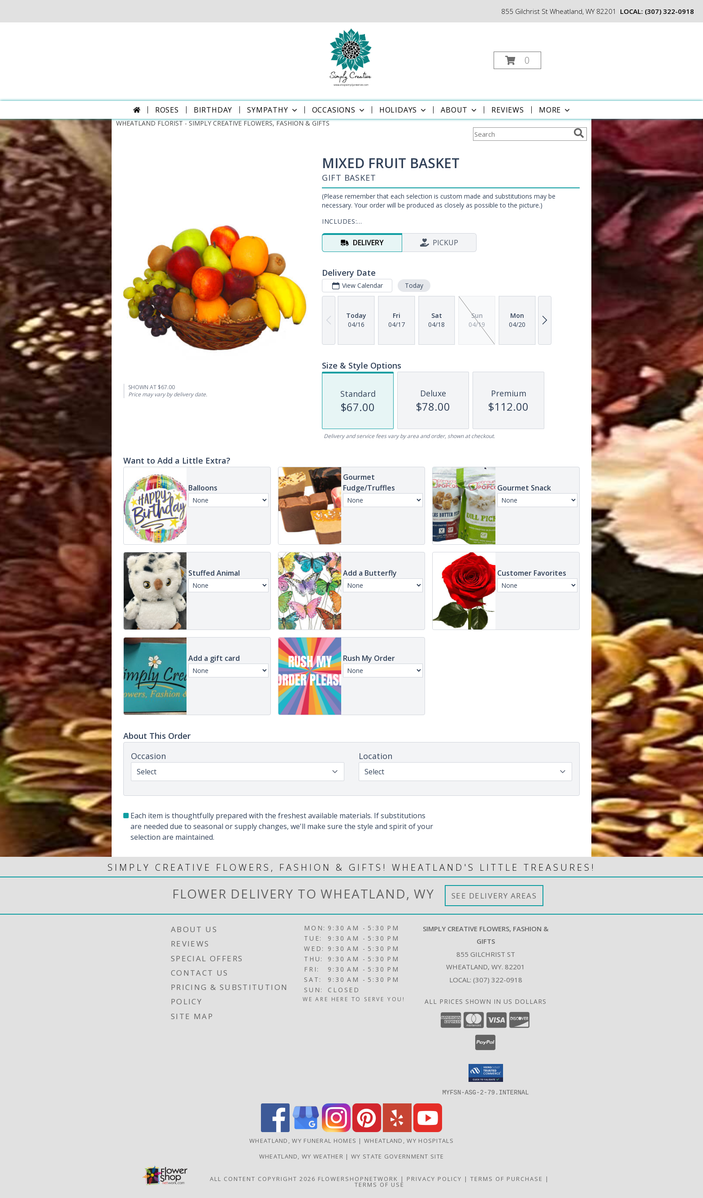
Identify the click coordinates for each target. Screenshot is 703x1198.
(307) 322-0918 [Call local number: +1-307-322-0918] (669, 11)
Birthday (213, 110)
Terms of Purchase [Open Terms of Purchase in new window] (506, 1178)
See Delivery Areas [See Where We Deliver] (494, 895)
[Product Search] (521, 134)
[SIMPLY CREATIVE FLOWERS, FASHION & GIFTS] (351, 57)
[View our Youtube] (427, 1129)
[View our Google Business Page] (305, 1129)
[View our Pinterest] (366, 1129)
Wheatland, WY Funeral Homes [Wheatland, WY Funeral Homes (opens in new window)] (302, 1140)
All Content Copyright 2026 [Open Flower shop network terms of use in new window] (263, 1178)
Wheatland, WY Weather (301, 1156)
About (459, 110)
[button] (517, 60)
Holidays (403, 110)
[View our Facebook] (275, 1129)
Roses (167, 110)
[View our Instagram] (336, 1129)
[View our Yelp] (397, 1129)
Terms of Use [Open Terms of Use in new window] (379, 1184)
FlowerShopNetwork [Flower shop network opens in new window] (358, 1178)
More (555, 110)
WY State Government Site (397, 1156)
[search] (578, 133)
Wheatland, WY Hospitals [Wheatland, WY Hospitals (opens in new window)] (409, 1140)
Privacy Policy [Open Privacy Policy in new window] (434, 1178)
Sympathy (273, 110)
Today (414, 285)
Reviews (507, 110)
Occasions (339, 110)
